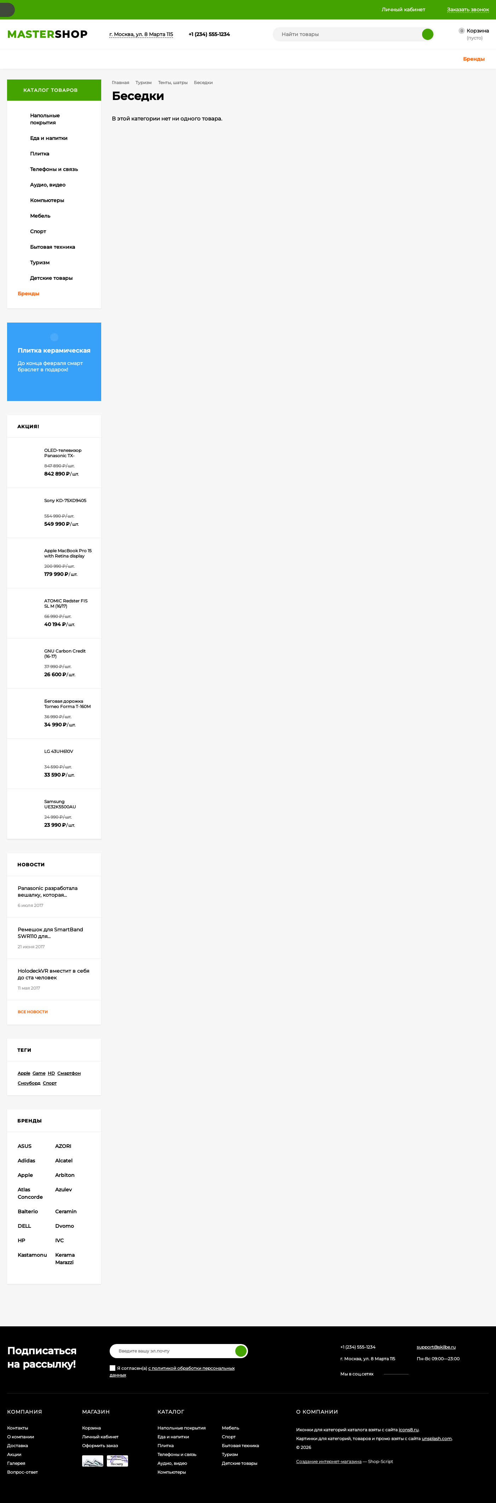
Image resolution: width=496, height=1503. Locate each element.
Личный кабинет (100, 1436)
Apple (24, 1073)
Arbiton (65, 1175)
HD (51, 1073)
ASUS (24, 1146)
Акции (14, 1454)
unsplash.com (437, 1438)
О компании (20, 1436)
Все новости (39, 1012)
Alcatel (64, 1160)
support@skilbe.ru (436, 1347)
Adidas (26, 1160)
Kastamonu (32, 1255)
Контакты (17, 1428)
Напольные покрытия (181, 1428)
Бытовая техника (240, 1445)
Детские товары (239, 1463)
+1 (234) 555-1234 (209, 34)
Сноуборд (29, 1083)
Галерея (16, 1463)
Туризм (143, 82)
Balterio (28, 1211)
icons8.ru (409, 1429)
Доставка (17, 1445)
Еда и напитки (173, 1436)
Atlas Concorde (30, 1193)
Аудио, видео (172, 1463)
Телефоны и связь (176, 1454)
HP (21, 1240)
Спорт (50, 1083)
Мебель (230, 1428)
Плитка (165, 1445)
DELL (24, 1226)
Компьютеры (171, 1472)
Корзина (91, 1428)
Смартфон (69, 1073)
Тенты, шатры (173, 82)
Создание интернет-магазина (329, 1461)
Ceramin (66, 1211)
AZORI (63, 1146)
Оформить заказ (100, 1445)
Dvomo (64, 1226)
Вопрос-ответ (22, 1472)
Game (39, 1073)
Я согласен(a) (172, 1371)
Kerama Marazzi (65, 1259)
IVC (59, 1240)
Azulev (63, 1189)
